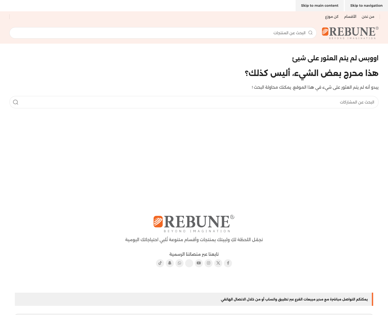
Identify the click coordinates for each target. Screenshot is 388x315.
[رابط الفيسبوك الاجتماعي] (228, 263)
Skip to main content (319, 5)
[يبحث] (163, 33)
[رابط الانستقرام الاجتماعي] (209, 263)
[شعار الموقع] (350, 32)
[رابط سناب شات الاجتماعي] (170, 263)
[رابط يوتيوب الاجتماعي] (199, 263)
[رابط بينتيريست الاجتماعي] (189, 263)
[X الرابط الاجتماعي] (218, 263)
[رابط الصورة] (194, 223)
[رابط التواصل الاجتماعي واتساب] (179, 263)
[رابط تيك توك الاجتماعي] (160, 263)
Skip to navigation (366, 5)
